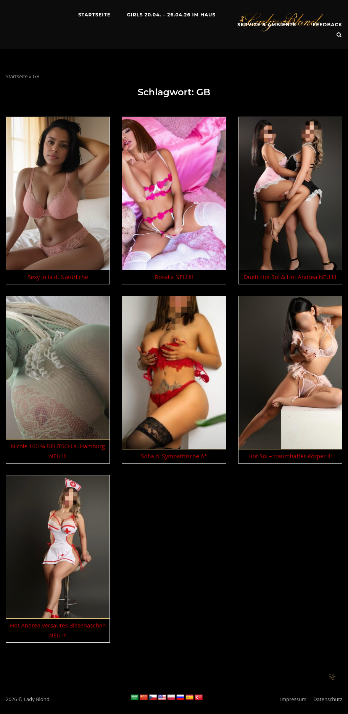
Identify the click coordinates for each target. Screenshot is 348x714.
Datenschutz (327, 699)
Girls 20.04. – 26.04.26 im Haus (171, 15)
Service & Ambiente (266, 24)
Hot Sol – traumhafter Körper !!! (290, 456)
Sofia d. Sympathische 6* (174, 456)
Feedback (327, 24)
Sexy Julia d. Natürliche (57, 277)
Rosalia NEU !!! (174, 277)
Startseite (94, 15)
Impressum (293, 699)
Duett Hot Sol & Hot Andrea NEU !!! (290, 277)
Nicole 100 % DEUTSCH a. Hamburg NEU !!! (58, 451)
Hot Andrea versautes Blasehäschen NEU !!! (58, 630)
